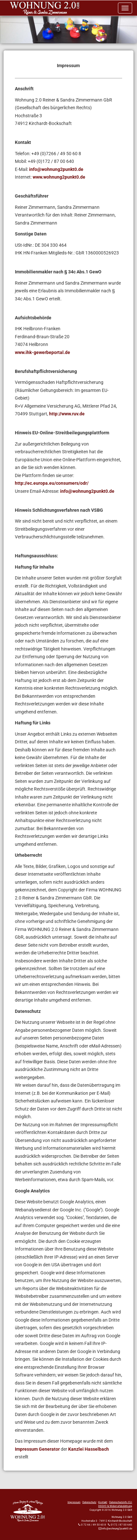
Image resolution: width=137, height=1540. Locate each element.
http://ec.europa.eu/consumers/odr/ (52, 483)
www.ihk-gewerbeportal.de (42, 352)
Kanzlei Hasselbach (88, 1449)
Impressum (74, 1502)
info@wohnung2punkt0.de (56, 169)
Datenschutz (89, 1502)
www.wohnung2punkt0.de (59, 177)
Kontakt (102, 1502)
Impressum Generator (37, 1449)
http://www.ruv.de (67, 413)
